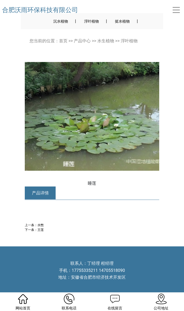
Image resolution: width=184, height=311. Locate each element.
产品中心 (82, 40)
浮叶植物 (91, 21)
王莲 (40, 230)
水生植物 (105, 40)
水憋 (40, 225)
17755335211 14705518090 (98, 270)
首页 (63, 40)
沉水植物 (60, 21)
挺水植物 (122, 21)
